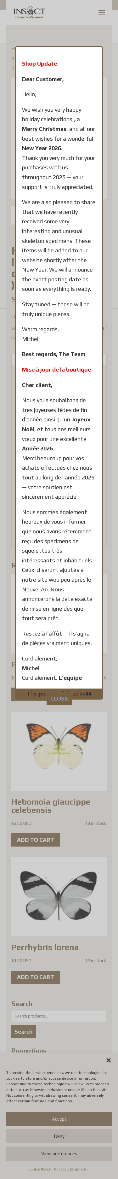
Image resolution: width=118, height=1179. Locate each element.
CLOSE (59, 652)
